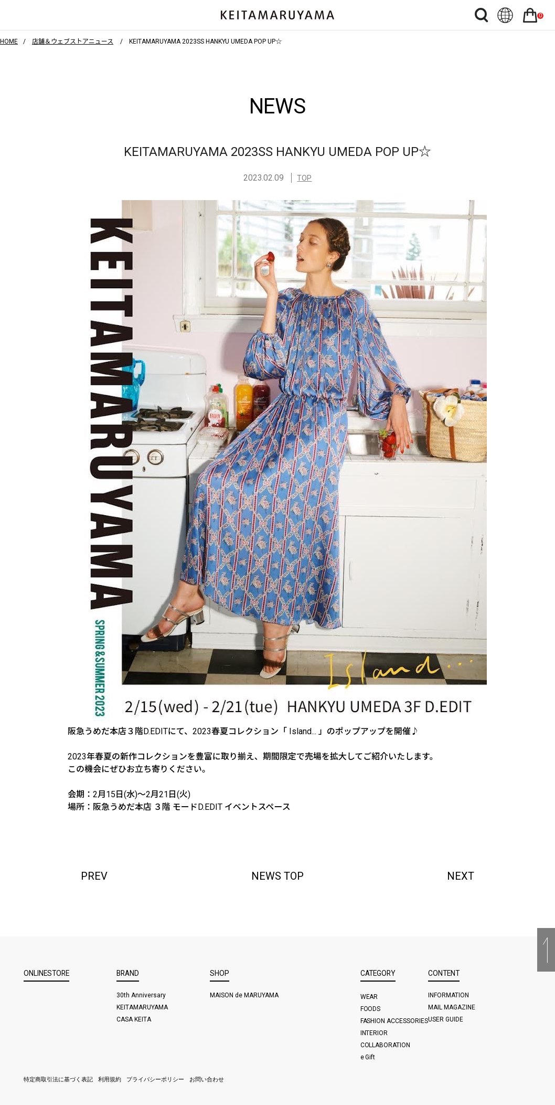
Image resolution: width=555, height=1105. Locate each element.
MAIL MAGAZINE (451, 1007)
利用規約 (109, 1079)
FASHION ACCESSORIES (394, 1021)
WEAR (369, 996)
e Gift (368, 1057)
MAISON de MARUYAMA (244, 995)
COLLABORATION (385, 1045)
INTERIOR (374, 1033)
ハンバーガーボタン (32, 14)
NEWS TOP (277, 876)
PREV (94, 876)
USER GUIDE (445, 1019)
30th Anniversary (141, 995)
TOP (304, 178)
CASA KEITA (133, 1019)
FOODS (370, 1009)
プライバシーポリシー (155, 1079)
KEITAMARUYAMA (142, 1007)
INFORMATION (448, 995)
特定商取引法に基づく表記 (58, 1079)
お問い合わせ (206, 1079)
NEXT (460, 876)
